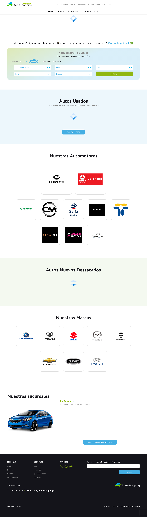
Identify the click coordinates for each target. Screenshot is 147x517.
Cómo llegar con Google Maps (100, 442)
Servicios (87, 12)
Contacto (37, 477)
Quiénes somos (40, 474)
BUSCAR (114, 74)
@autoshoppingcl (118, 43)
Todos (23, 61)
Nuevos (51, 12)
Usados (61, 12)
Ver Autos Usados (73, 132)
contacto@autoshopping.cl (41, 491)
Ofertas (10, 466)
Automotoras (73, 12)
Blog (96, 12)
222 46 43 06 (17, 491)
